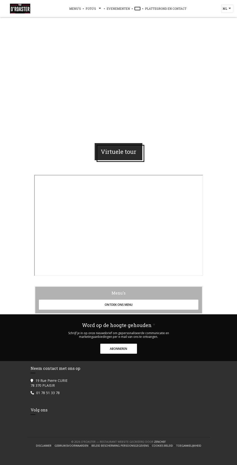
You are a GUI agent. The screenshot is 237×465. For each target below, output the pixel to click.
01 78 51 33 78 (48, 392)
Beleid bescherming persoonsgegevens (121, 446)
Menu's (75, 9)
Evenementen (118, 9)
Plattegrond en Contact (165, 9)
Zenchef (160, 441)
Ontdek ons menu (119, 305)
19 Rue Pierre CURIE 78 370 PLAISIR (49, 383)
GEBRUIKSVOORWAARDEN (73, 446)
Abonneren (118, 349)
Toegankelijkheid (188, 446)
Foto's (94, 8)
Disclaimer (45, 446)
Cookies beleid (164, 446)
